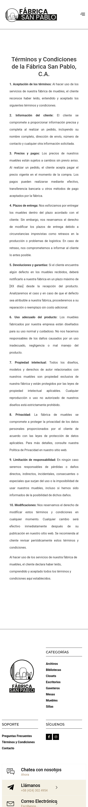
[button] (82, 14)
